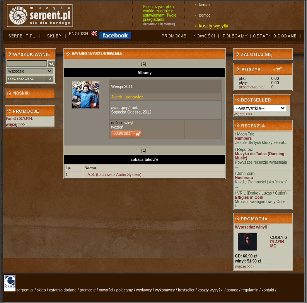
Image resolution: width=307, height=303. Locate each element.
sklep (41, 290)
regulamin (249, 290)
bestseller (186, 290)
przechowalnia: (252, 87)
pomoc (205, 15)
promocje (88, 290)
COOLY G (279, 237)
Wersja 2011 (122, 87)
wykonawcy (165, 290)
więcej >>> (243, 114)
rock (134, 108)
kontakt (205, 5)
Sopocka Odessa (125, 112)
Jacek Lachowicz (127, 97)
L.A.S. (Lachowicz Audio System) (112, 175)
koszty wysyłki (213, 26)
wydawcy (144, 290)
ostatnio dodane (63, 290)
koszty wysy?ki (210, 290)
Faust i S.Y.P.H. (19, 119)
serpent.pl (25, 290)
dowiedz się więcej (159, 24)
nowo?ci (106, 290)
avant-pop (119, 108)
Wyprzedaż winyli (251, 227)
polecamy (124, 290)
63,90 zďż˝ (122, 133)
